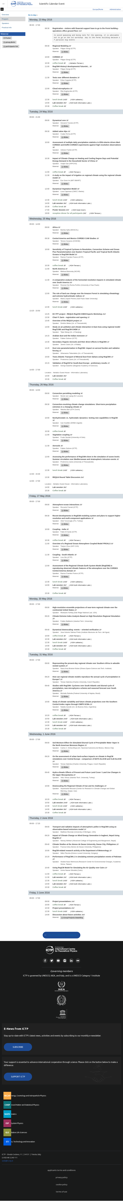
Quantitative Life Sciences (16, 1132)
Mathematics (11, 1114)
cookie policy (61, 1184)
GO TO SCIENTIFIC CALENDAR (62, 935)
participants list (11, 46)
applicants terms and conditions (62, 1170)
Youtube (58, 960)
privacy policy (61, 1177)
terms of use (61, 1192)
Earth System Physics (14, 1123)
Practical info (7, 27)
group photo (9, 42)
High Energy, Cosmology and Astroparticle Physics (26, 1096)
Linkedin (71, 960)
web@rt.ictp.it (7, 1161)
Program (5, 19)
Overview (5, 15)
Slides (65, 52)
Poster (7, 38)
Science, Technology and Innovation (20, 1142)
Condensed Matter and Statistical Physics (22, 1105)
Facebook (45, 960)
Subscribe (18, 1047)
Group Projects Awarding (72, 918)
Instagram (65, 960)
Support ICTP (18, 1076)
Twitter (51, 960)
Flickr (78, 960)
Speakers (5, 23)
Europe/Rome (98, 9)
